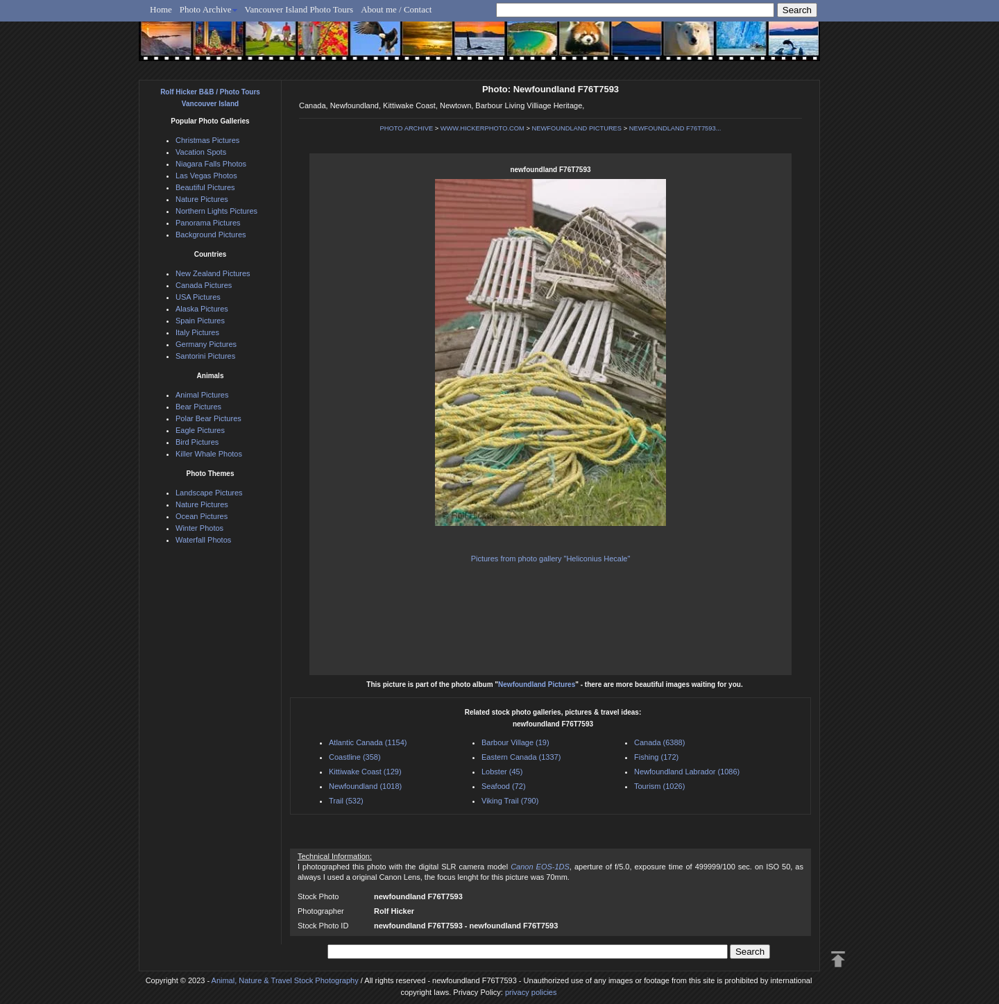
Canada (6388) (659, 742)
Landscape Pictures (209, 492)
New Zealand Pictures (213, 273)
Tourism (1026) (659, 786)
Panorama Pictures (208, 223)
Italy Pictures (197, 332)
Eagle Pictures (200, 430)
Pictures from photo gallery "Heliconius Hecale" (551, 558)
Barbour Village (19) (515, 742)
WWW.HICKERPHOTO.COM (482, 128)
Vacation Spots (201, 152)
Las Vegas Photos (206, 175)
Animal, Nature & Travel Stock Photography (285, 980)
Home (161, 9)
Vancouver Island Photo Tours (299, 9)
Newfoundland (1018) (365, 786)
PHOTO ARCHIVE (407, 128)
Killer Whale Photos (209, 454)
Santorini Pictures (205, 356)
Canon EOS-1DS (540, 866)
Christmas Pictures (207, 140)
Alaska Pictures (202, 309)
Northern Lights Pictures (216, 211)
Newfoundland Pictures (536, 684)
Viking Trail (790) (509, 801)
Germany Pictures (206, 344)
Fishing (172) (656, 757)
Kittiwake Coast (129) (365, 771)
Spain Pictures (200, 320)
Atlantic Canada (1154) (368, 742)
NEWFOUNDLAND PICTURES (577, 128)
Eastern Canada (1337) (521, 757)
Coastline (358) (355, 757)
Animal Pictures (202, 395)
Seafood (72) (503, 786)
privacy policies (531, 992)
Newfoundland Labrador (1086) (687, 771)
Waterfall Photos (203, 540)
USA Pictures (198, 297)
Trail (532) (346, 801)
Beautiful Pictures (205, 187)
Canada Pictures (204, 285)
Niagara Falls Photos (211, 164)
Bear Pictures (198, 406)
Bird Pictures (197, 442)
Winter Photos (199, 528)
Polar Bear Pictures (208, 418)
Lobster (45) (501, 771)
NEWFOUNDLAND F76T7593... (675, 128)
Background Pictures (211, 234)
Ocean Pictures (202, 516)
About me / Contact (396, 9)
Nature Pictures (202, 199)
